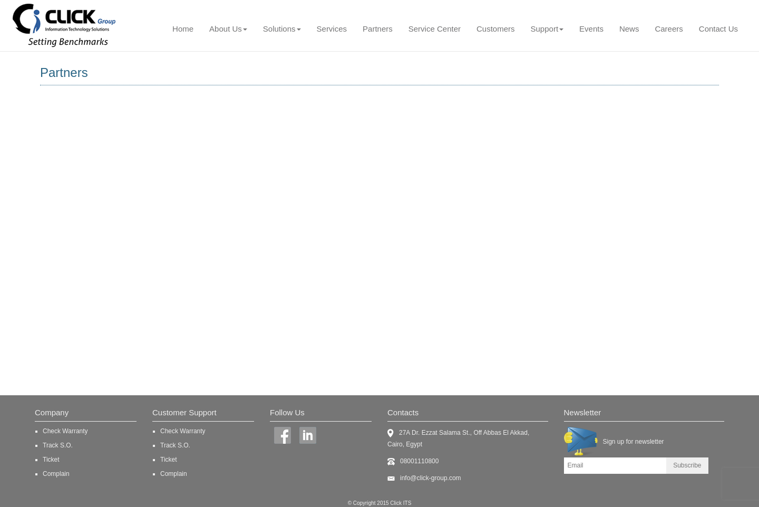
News (629, 28)
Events (591, 28)
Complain (56, 473)
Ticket (51, 459)
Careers (669, 28)
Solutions (282, 28)
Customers (495, 28)
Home (182, 28)
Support (547, 28)
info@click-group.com (430, 478)
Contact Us (718, 28)
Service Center (434, 28)
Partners (378, 28)
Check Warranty (65, 431)
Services (332, 28)
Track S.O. (58, 445)
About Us (228, 28)
